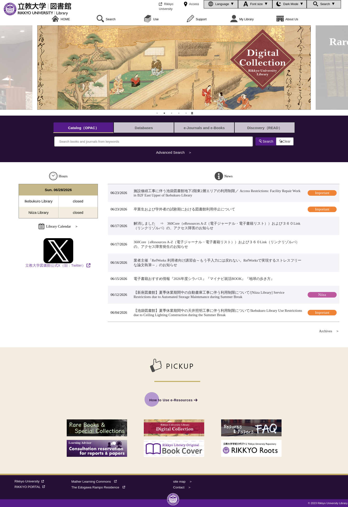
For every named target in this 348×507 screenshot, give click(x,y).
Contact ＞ (182, 487)
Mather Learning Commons (95, 481)
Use (151, 19)
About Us (287, 19)
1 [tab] (157, 113)
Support (197, 19)
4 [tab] (178, 113)
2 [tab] (164, 113)
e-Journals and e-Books (204, 128)
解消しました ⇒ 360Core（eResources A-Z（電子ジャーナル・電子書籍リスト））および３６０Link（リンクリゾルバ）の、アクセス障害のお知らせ (217, 226)
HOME (61, 19)
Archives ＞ (329, 331)
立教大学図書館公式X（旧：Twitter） (55, 252)
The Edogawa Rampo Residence (99, 487)
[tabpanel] (174, 67)
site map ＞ (182, 481)
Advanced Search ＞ (174, 152)
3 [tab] (171, 113)
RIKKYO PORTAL (30, 487)
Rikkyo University (30, 481)
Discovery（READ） (264, 128)
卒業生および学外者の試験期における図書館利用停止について (184, 209)
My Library (242, 19)
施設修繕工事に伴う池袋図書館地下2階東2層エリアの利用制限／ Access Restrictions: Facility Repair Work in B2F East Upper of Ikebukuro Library (217, 193)
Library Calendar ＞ (58, 226)
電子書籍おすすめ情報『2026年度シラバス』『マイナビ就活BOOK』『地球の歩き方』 (204, 279)
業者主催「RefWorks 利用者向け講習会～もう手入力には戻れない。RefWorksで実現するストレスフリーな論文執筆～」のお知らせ (218, 262)
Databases (144, 128)
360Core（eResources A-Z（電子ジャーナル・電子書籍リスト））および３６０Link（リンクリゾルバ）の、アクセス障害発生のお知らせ (216, 244)
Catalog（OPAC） (83, 128)
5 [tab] (186, 113)
